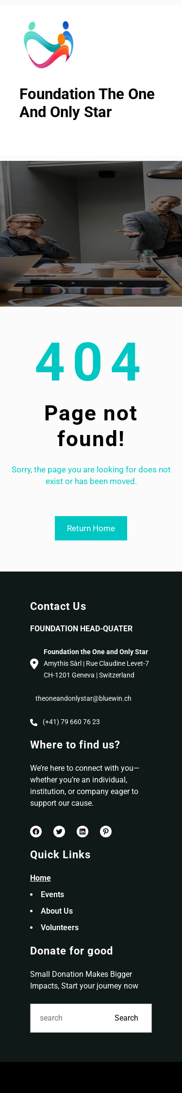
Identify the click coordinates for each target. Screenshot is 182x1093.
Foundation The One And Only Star (87, 103)
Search (126, 1018)
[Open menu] (25, 139)
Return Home (91, 528)
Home (40, 878)
